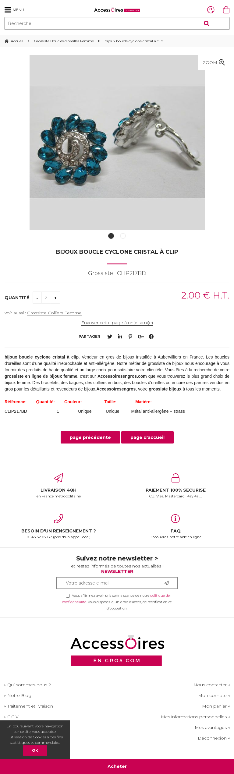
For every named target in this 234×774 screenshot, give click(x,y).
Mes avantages (211, 727)
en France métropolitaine (58, 485)
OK (35, 750)
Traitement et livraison (30, 706)
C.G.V (13, 716)
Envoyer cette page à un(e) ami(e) (117, 322)
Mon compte (212, 695)
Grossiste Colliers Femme (54, 313)
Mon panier (214, 706)
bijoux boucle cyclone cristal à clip (117, 252)
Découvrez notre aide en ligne (175, 526)
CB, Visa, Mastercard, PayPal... (175, 485)
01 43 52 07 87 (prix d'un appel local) (58, 526)
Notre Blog (19, 695)
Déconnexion (212, 738)
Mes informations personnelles (194, 716)
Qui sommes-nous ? (29, 684)
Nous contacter (210, 684)
